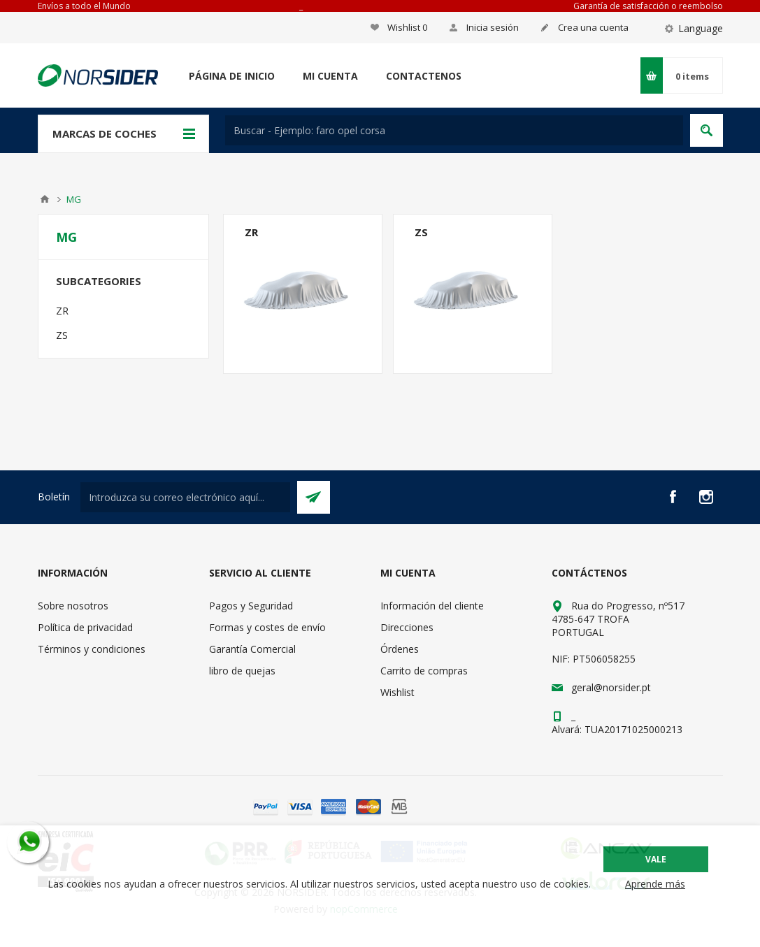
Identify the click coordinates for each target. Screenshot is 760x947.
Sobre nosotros (73, 605)
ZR (251, 232)
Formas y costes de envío (267, 627)
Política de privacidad (85, 627)
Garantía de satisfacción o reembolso (648, 6)
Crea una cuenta (593, 27)
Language (700, 28)
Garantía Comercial (252, 649)
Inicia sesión (492, 27)
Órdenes (399, 649)
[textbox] (454, 130)
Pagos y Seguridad (251, 605)
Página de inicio (232, 75)
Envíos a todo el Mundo (84, 6)
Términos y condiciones (91, 649)
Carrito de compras (424, 670)
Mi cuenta (330, 75)
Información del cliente (432, 605)
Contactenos (423, 75)
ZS (421, 232)
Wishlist (397, 692)
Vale (655, 859)
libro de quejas (242, 670)
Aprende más (655, 883)
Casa (45, 199)
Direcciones (406, 627)
